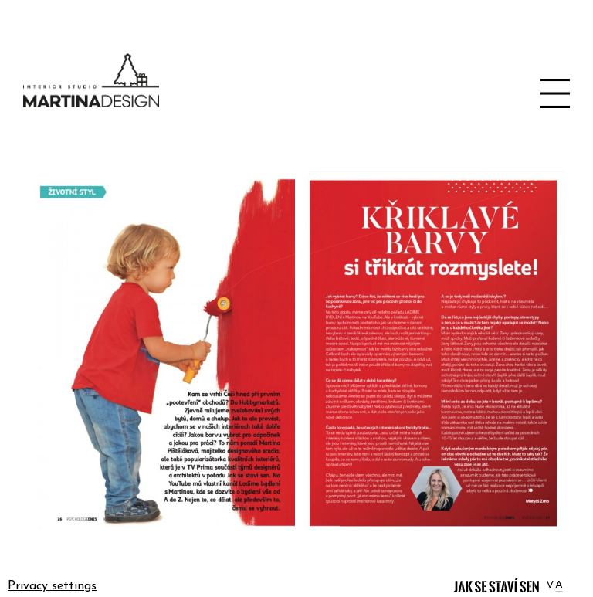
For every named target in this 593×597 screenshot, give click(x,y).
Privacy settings (52, 586)
